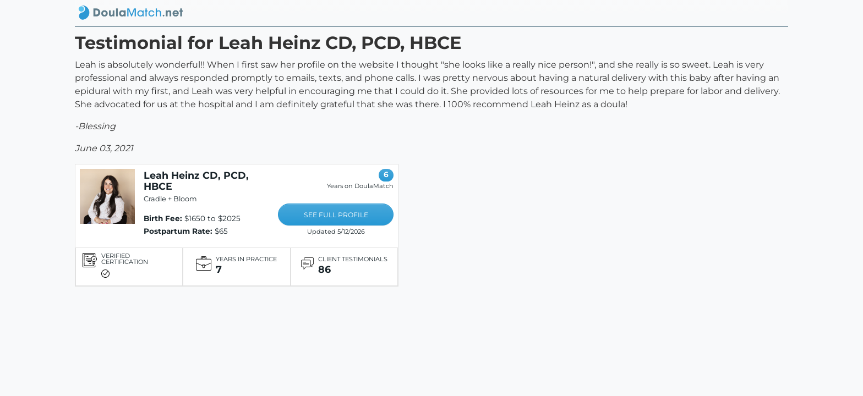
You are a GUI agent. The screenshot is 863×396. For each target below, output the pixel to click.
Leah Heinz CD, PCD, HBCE (196, 180)
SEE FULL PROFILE (336, 215)
